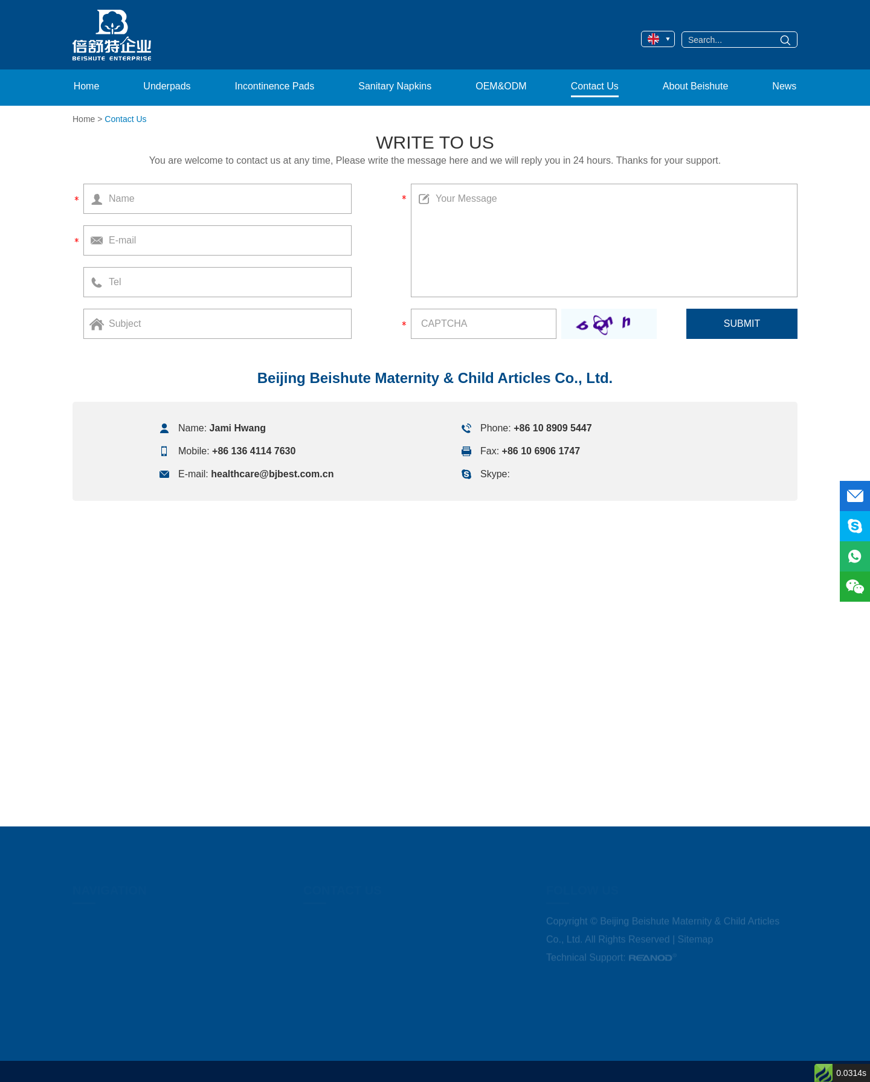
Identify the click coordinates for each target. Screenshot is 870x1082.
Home (87, 86)
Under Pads (511, 28)
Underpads (166, 86)
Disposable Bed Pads (578, 28)
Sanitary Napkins (394, 86)
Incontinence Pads (275, 86)
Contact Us (595, 86)
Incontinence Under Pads (536, 46)
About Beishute (696, 86)
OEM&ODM (412, 37)
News (784, 86)
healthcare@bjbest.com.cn (272, 474)
